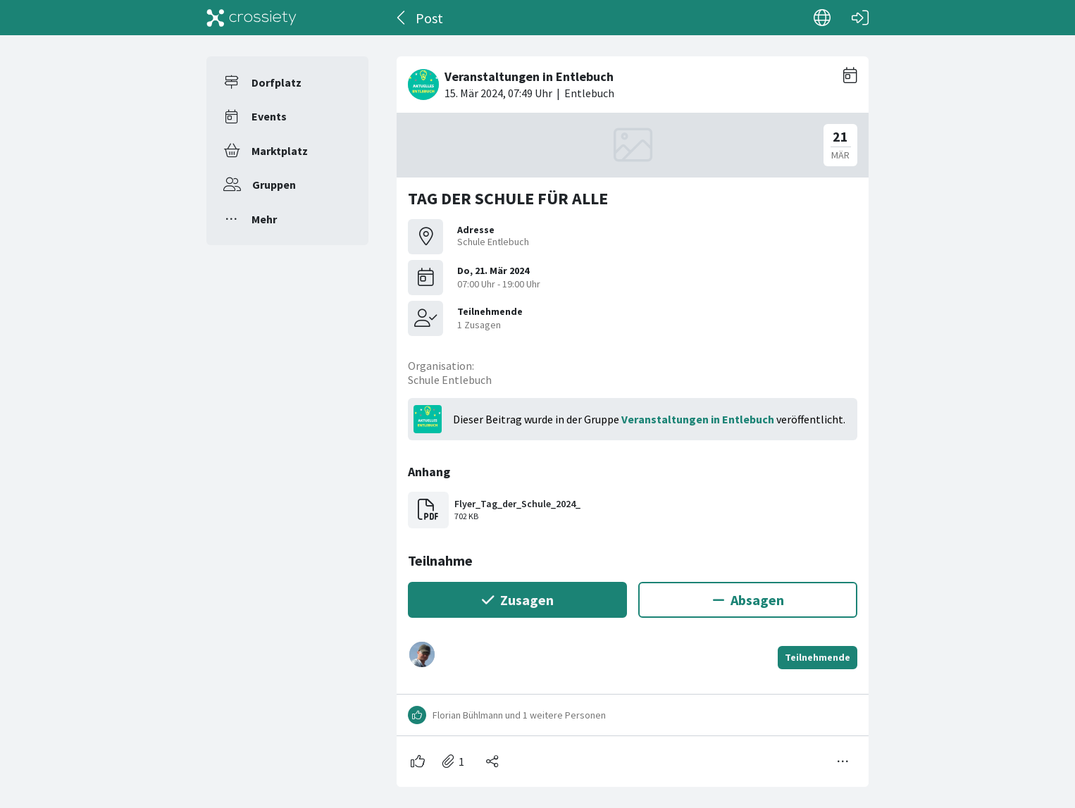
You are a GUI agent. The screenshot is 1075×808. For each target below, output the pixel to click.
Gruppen (274, 185)
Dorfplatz (276, 82)
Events (269, 116)
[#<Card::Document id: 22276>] (633, 416)
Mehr (264, 219)
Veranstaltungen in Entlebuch (697, 419)
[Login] (860, 17)
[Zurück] (402, 17)
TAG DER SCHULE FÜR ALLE (508, 198)
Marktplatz (279, 151)
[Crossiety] (251, 17)
